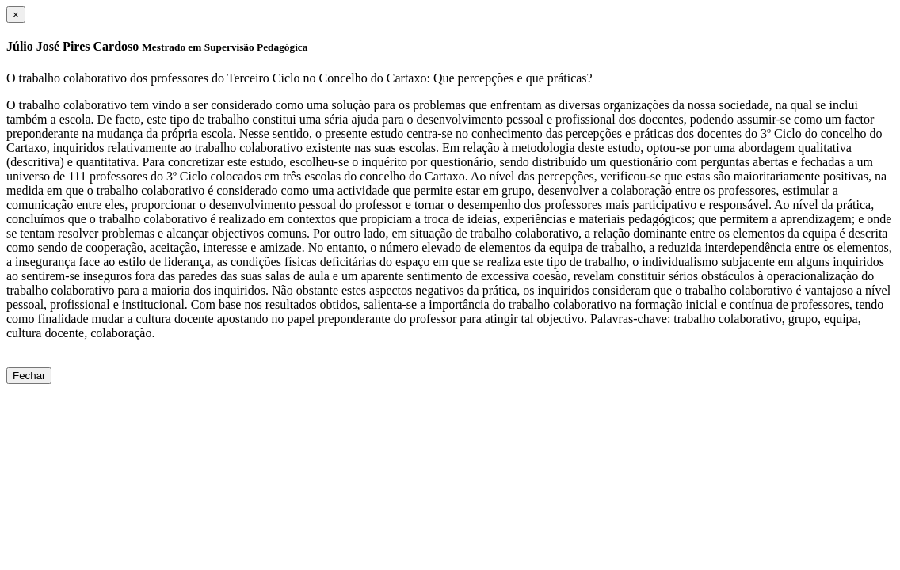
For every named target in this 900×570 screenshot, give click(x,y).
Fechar (29, 376)
